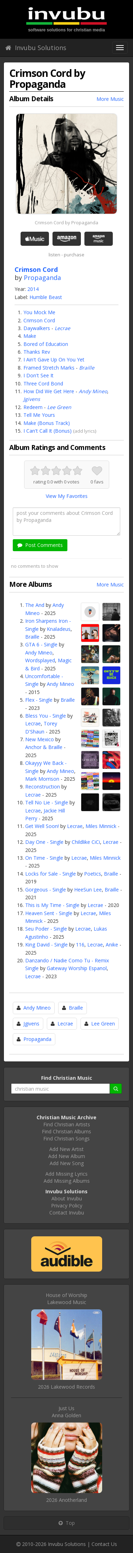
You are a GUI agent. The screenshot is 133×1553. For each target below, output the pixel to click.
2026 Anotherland (66, 1500)
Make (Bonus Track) (46, 423)
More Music (110, 99)
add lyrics (84, 431)
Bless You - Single (45, 715)
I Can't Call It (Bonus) (47, 430)
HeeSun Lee (88, 889)
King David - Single (46, 944)
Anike (112, 944)
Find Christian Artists (66, 1124)
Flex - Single (38, 699)
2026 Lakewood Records (66, 1386)
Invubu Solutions (35, 47)
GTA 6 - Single (41, 644)
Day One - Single (44, 842)
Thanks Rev (36, 351)
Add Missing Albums (67, 1180)
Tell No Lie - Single (46, 802)
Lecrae (62, 328)
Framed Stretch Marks (48, 367)
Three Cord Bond (43, 383)
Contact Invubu (66, 1212)
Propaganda (42, 277)
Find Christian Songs (66, 1138)
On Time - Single (44, 857)
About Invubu (66, 1198)
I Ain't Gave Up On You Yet (53, 359)
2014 (33, 289)
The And (34, 605)
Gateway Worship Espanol (77, 968)
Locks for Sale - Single (50, 873)
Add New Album (66, 1156)
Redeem (33, 407)
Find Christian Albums (66, 1131)
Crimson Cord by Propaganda (66, 222)
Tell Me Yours (39, 415)
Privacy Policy (66, 1205)
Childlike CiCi (86, 842)
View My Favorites (67, 496)
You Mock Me (39, 312)
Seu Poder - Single (46, 928)
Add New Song (67, 1163)
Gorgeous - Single (45, 889)
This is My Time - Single (52, 905)
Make (29, 336)
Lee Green (59, 407)
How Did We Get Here (48, 391)
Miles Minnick (100, 826)
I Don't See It (38, 375)
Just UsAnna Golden (66, 1412)
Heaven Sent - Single (48, 913)
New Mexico (39, 739)
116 (80, 944)
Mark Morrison (42, 778)
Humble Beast (45, 297)
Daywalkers (36, 328)
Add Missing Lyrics (66, 1173)
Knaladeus (59, 629)
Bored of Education (45, 344)
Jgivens (31, 399)
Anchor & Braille (43, 747)
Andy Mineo (93, 391)
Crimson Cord (39, 320)
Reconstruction (42, 786)
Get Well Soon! (42, 826)
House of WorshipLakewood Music (66, 1298)
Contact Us (104, 1544)
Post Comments (40, 545)
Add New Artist (66, 1149)
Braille (86, 367)
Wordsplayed (40, 660)
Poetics (92, 873)
